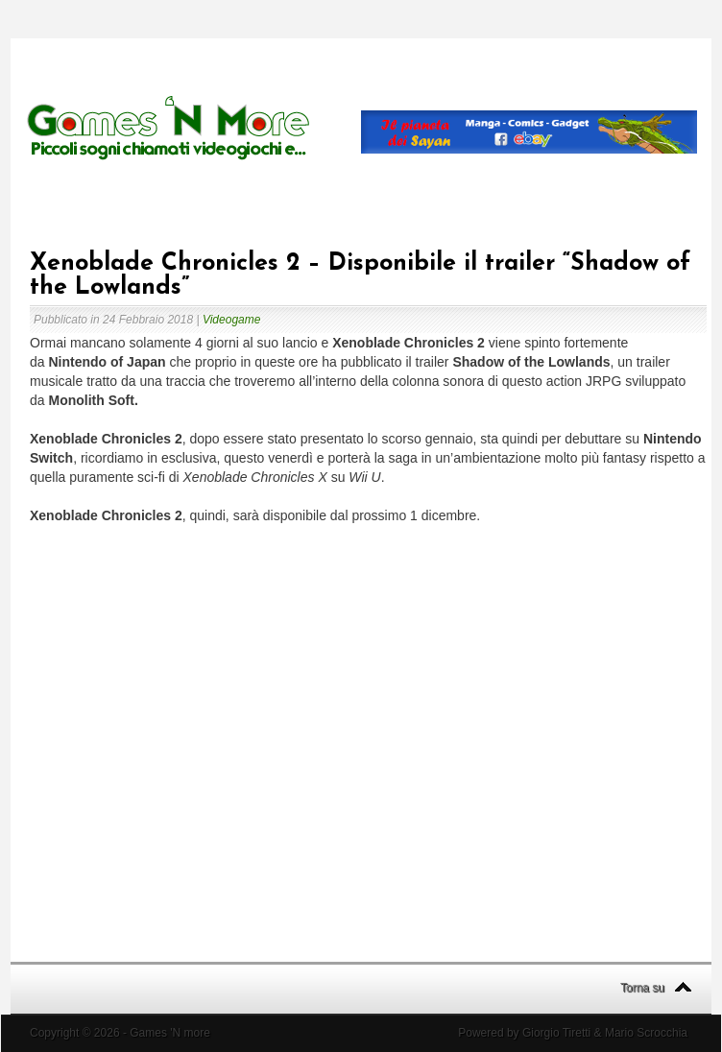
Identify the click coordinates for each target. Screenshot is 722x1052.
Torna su (642, 987)
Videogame (232, 319)
